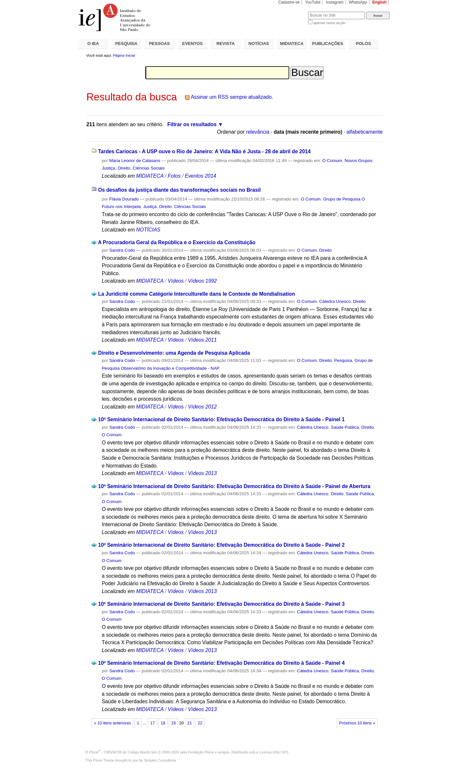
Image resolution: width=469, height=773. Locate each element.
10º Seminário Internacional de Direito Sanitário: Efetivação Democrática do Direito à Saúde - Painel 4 (221, 663)
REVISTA (226, 43)
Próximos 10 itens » (357, 723)
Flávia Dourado (124, 199)
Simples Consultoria (160, 760)
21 (189, 723)
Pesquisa (343, 360)
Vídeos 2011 (202, 340)
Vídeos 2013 (202, 473)
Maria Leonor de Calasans (134, 160)
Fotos (174, 176)
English (379, 2)
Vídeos (176, 281)
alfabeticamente (365, 132)
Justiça (108, 168)
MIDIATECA (292, 43)
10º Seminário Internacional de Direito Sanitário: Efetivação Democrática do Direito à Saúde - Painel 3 (221, 604)
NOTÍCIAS (259, 43)
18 (163, 723)
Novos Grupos (358, 160)
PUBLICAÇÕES (327, 43)
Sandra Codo (122, 250)
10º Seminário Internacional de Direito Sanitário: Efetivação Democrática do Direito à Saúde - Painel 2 (221, 545)
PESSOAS (159, 43)
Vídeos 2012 (202, 406)
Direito (124, 168)
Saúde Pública (345, 427)
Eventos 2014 (200, 176)
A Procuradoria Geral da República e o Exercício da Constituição (176, 242)
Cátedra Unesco (335, 301)
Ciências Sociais (148, 168)
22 (200, 723)
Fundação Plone (201, 752)
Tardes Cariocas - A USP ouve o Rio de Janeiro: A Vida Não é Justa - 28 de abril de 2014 (204, 151)
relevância (257, 132)
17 (152, 723)
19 (173, 723)
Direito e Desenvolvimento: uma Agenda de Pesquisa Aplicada (174, 353)
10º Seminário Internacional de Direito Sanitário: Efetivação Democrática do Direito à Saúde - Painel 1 (221, 419)
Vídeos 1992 (202, 281)
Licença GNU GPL (274, 752)
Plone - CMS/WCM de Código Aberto (119, 752)
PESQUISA (126, 43)
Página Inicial (124, 55)
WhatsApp (358, 2)
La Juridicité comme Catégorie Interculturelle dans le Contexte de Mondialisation (196, 294)
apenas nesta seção (329, 23)
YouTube (313, 2)
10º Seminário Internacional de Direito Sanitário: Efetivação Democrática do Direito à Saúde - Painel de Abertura (234, 486)
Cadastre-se (289, 2)
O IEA (93, 43)
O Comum (332, 160)
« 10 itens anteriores (112, 723)
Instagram (335, 2)
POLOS (363, 43)
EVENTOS (192, 43)
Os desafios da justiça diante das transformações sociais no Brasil (179, 190)
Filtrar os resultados (192, 124)
